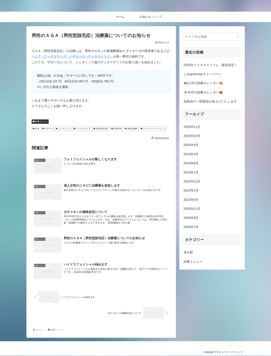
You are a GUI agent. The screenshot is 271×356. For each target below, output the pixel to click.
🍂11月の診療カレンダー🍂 (203, 83)
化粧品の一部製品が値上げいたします (210, 101)
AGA (36, 128)
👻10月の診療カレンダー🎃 (203, 92)
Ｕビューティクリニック (153, 128)
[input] (212, 37)
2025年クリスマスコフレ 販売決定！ (210, 65)
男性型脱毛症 (101, 128)
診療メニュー (40, 121)
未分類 (188, 252)
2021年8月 (191, 199)
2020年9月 (191, 218)
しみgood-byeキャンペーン (203, 74)
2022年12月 (192, 181)
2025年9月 (191, 145)
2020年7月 (191, 227)
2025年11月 (192, 127)
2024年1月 (191, 172)
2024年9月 (191, 154)
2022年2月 (191, 190)
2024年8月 (191, 163)
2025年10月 (192, 136)
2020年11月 (192, 209)
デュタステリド (82, 128)
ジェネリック (63, 128)
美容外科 (116, 128)
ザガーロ (47, 128)
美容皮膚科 (131, 128)
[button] (238, 37)
